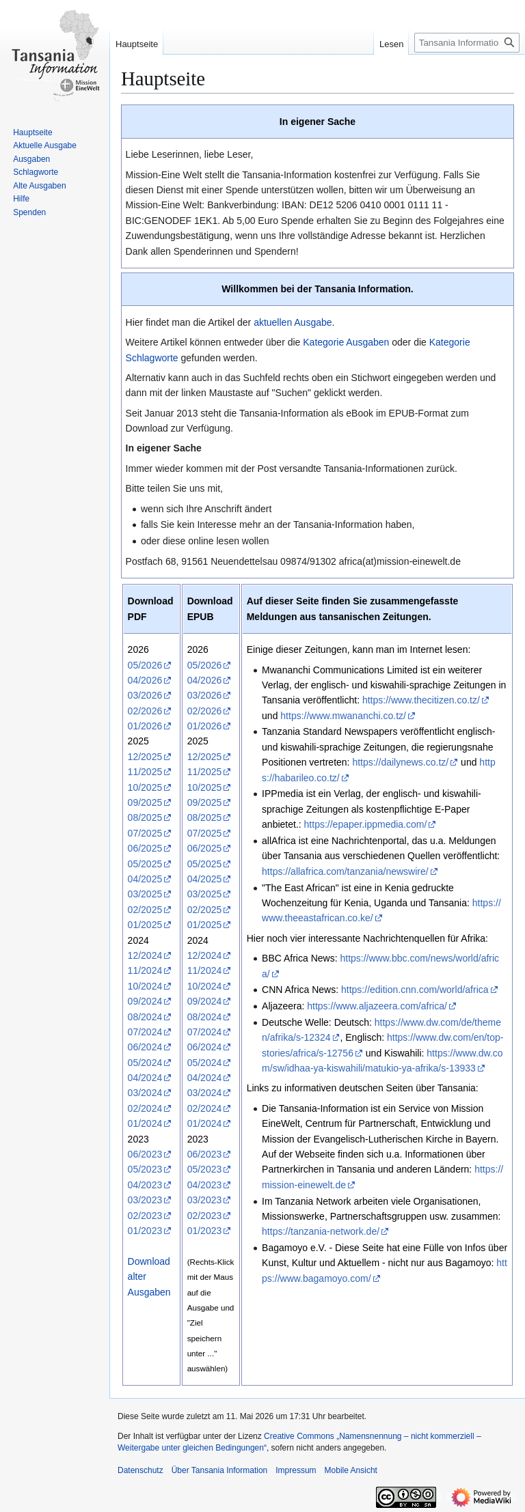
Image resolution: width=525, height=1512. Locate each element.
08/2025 (145, 817)
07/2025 (145, 833)
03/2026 (145, 695)
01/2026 (145, 725)
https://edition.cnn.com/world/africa (415, 989)
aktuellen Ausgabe (293, 322)
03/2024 (145, 1092)
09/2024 (145, 1001)
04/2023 (145, 1184)
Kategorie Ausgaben (346, 342)
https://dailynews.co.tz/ (400, 762)
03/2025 (145, 893)
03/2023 (145, 1199)
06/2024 (145, 1046)
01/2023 (145, 1230)
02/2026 (145, 710)
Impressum (295, 1470)
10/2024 (145, 986)
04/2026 (145, 680)
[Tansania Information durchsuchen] (467, 43)
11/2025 (145, 771)
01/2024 (145, 1123)
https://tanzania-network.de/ (320, 1231)
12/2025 (145, 756)
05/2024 (145, 1062)
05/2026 (145, 665)
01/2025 (145, 924)
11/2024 (145, 970)
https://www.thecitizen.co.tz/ (421, 700)
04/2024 (145, 1077)
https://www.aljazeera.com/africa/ (377, 1005)
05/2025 (145, 863)
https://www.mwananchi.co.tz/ (343, 715)
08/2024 (145, 1016)
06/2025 (145, 848)
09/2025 (145, 802)
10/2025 (145, 787)
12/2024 (145, 955)
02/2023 (145, 1215)
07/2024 (145, 1031)
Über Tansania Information (220, 1470)
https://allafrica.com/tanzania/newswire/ (345, 871)
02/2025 (145, 909)
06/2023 (145, 1154)
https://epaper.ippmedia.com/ (365, 824)
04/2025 (145, 878)
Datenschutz (140, 1470)
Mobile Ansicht (351, 1470)
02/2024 (145, 1108)
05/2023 (145, 1169)
